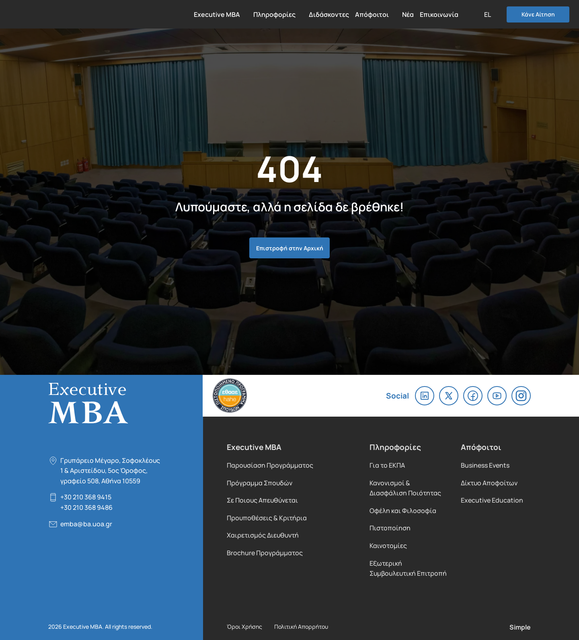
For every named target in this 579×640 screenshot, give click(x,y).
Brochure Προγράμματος (265, 552)
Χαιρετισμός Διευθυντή (263, 535)
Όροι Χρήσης (244, 626)
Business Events (485, 465)
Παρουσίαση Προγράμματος (270, 465)
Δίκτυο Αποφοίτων (489, 482)
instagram (521, 395)
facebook (472, 395)
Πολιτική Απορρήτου (301, 626)
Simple (520, 627)
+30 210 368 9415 (85, 496)
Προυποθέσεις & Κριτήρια (267, 517)
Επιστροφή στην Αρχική (289, 247)
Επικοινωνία (439, 14)
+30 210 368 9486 (86, 507)
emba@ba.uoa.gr (86, 523)
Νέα (408, 14)
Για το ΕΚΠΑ (387, 465)
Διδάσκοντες (329, 14)
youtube (497, 395)
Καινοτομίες (388, 545)
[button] (491, 14)
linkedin (424, 395)
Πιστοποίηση (390, 527)
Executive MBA (54, 14)
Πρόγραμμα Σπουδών (259, 482)
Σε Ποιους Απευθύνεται (262, 500)
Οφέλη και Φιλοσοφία (403, 510)
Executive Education (492, 500)
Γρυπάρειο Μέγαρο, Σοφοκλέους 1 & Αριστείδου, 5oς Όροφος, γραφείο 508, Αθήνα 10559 (110, 470)
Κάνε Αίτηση (538, 14)
